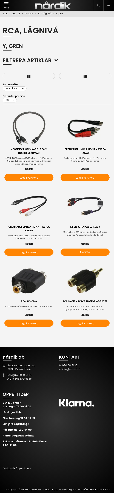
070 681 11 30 (69, 365)
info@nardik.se (71, 369)
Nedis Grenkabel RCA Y (85, 227)
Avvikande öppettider (16, 468)
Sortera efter (11, 84)
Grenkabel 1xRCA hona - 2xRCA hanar (85, 151)
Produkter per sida (14, 96)
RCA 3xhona (29, 301)
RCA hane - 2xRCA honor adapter (85, 301)
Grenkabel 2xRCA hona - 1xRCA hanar (29, 228)
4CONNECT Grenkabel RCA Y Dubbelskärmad (29, 151)
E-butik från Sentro (100, 489)
